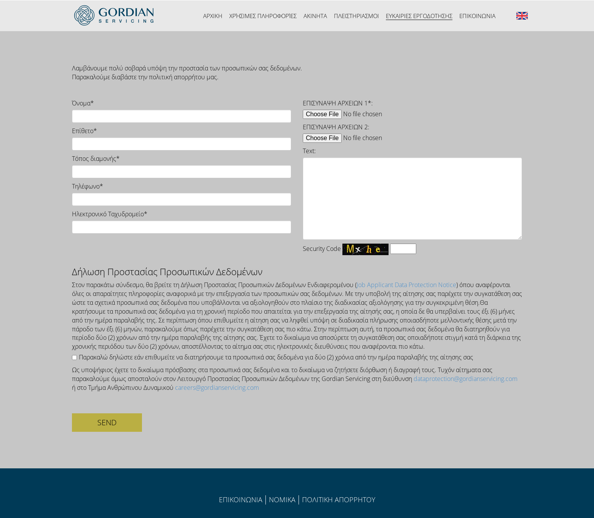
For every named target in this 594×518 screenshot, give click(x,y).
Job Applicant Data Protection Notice (406, 285)
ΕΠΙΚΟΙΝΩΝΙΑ (240, 499)
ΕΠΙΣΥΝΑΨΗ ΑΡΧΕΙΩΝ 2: (336, 127)
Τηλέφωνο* (87, 186)
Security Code (322, 248)
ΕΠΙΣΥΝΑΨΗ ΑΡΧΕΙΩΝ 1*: (338, 103)
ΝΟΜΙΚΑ (282, 499)
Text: (309, 151)
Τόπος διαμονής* (96, 158)
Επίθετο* (84, 131)
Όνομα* (83, 103)
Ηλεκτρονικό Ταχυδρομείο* (109, 214)
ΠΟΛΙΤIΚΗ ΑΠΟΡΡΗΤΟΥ (338, 499)
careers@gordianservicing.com (217, 387)
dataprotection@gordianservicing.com (465, 378)
